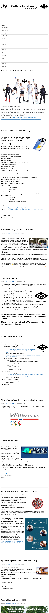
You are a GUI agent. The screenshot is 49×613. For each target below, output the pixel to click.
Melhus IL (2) (5, 30)
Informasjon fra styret (10, 278)
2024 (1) (4, 44)
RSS (3, 38)
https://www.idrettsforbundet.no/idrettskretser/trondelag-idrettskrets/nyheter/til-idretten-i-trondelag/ (27, 355)
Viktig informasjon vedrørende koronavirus (19, 491)
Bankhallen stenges (9, 440)
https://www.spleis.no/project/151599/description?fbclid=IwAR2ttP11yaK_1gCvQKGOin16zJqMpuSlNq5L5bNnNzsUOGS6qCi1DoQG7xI (21, 118)
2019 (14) (4, 58)
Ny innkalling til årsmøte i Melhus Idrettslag (19, 560)
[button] (24, 11)
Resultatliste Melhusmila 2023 (13, 600)
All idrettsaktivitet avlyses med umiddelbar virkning (22, 400)
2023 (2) (4, 47)
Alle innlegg (5, 27)
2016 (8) (4, 66)
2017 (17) (4, 64)
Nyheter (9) (5, 36)
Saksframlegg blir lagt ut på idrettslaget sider (15, 208)
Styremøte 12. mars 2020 (11, 336)
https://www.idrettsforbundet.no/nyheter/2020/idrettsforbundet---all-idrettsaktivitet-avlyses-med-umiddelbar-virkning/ (21, 351)
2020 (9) (4, 55)
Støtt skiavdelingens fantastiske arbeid (17, 229)
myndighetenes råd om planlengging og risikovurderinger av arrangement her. (12, 542)
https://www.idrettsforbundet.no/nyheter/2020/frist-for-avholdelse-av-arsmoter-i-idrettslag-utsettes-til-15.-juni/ (24, 375)
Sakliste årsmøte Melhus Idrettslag (15, 130)
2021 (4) (4, 52)
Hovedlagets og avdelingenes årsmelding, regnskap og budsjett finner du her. (23, 209)
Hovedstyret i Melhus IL (11, 74)
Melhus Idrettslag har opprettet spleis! (17, 70)
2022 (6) (4, 50)
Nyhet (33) (4, 33)
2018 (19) (4, 61)
